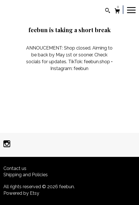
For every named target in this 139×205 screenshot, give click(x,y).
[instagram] (6, 144)
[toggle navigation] (131, 9)
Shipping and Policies (25, 174)
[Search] (107, 11)
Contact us (14, 168)
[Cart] (117, 11)
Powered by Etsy (21, 193)
